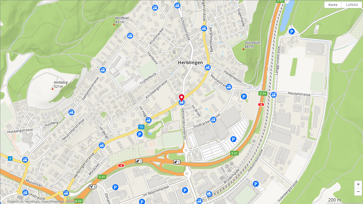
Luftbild (352, 4)
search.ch (16, 201)
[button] (358, 184)
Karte (333, 4)
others (71, 201)
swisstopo (32, 201)
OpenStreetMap (53, 201)
